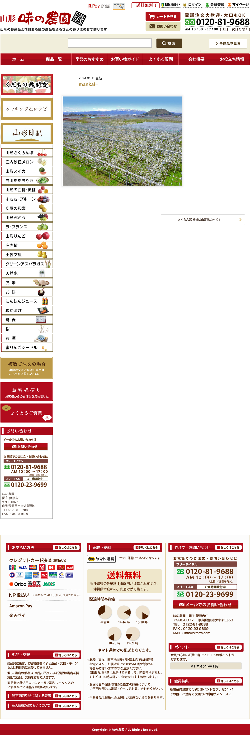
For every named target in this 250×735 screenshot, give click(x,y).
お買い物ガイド (125, 59)
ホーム (18, 59)
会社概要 (196, 59)
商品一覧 (54, 59)
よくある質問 (161, 59)
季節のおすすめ (89, 59)
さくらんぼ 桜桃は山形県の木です (199, 219)
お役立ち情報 (232, 59)
